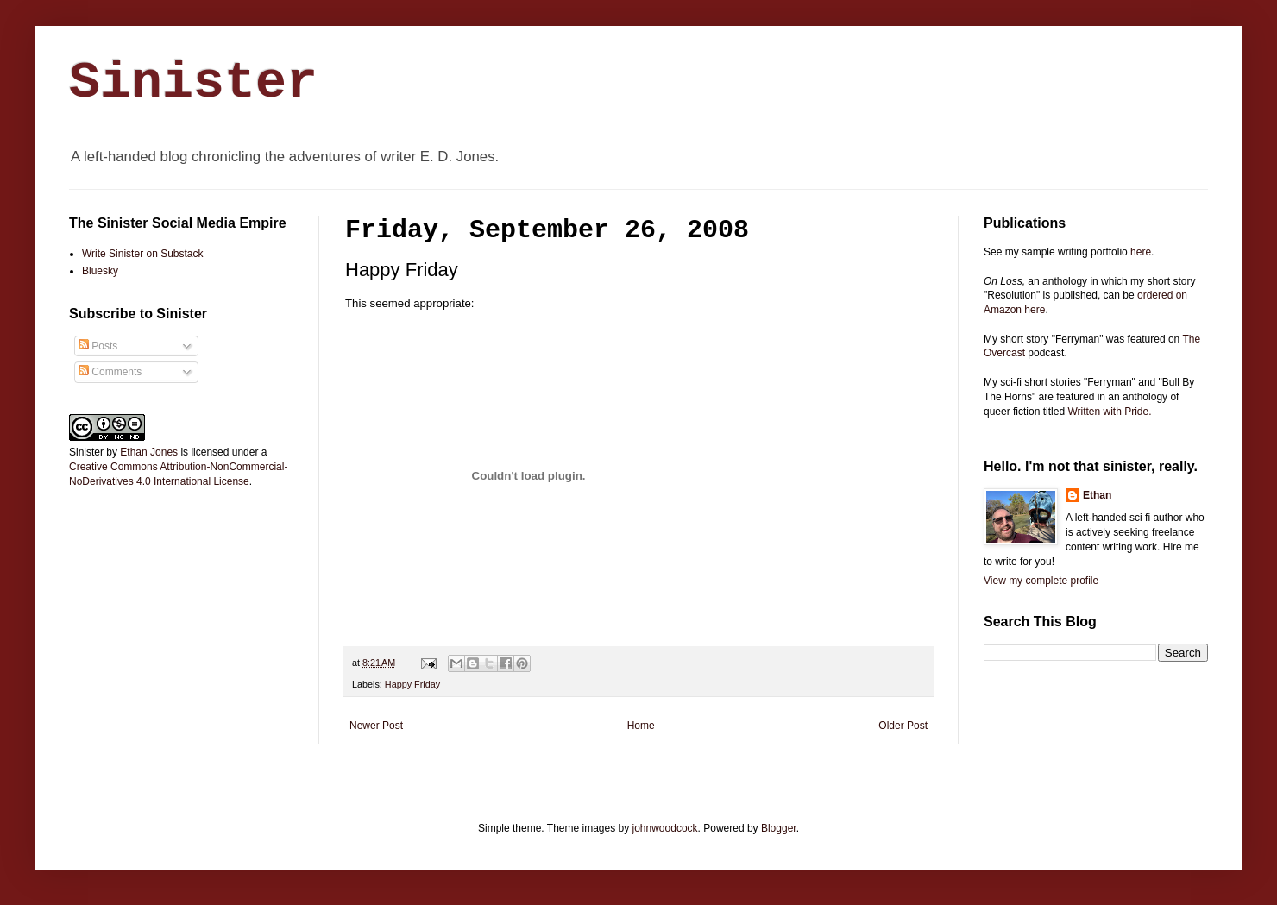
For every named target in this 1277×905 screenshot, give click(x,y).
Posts (98, 346)
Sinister (193, 82)
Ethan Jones (149, 452)
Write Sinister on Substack (143, 254)
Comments (110, 372)
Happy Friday (412, 684)
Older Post (903, 726)
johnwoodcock (665, 828)
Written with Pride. (1109, 411)
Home (641, 726)
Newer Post (376, 726)
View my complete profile (1041, 581)
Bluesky (100, 271)
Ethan (1097, 495)
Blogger (778, 828)
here (1140, 252)
